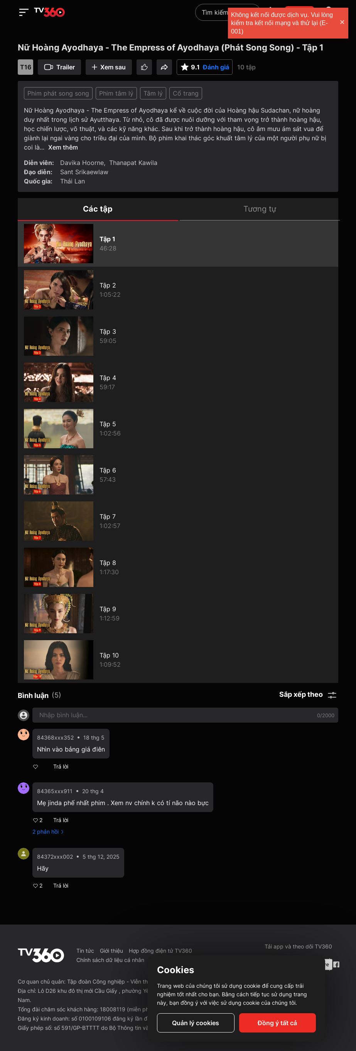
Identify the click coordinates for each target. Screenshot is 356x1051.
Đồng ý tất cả (277, 1023)
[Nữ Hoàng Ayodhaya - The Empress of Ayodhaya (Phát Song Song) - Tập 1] (178, 243)
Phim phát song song (58, 93)
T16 (25, 67)
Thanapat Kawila (133, 162)
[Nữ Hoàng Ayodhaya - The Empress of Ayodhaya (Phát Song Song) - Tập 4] (178, 382)
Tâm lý (153, 93)
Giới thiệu (111, 950)
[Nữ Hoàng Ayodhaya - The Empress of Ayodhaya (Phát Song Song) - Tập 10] (178, 660)
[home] (49, 12)
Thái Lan (72, 181)
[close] (342, 23)
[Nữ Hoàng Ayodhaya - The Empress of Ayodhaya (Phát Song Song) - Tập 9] (178, 613)
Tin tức (85, 950)
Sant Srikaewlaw (84, 172)
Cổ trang (186, 93)
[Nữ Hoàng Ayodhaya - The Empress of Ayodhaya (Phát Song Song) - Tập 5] (178, 428)
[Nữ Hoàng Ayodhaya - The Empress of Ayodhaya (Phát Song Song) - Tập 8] (178, 567)
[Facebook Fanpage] (335, 964)
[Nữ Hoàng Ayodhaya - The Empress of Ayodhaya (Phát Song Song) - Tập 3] (178, 336)
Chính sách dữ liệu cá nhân (110, 960)
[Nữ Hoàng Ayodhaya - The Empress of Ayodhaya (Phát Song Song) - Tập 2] (178, 290)
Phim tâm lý (116, 93)
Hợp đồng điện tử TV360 (160, 950)
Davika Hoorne (82, 162)
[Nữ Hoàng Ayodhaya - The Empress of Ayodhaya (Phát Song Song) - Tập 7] (178, 521)
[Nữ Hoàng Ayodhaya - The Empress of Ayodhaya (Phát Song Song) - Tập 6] (178, 475)
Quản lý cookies (195, 1023)
